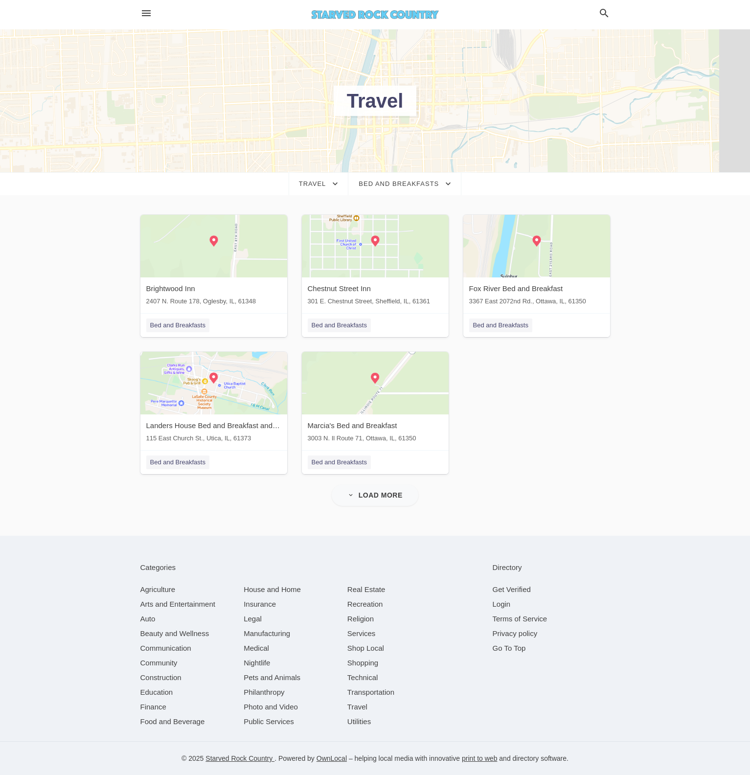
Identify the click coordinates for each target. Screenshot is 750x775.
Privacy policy (515, 633)
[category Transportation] (370, 692)
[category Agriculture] (158, 589)
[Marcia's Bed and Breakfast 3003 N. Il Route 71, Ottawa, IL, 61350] (375, 399)
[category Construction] (161, 677)
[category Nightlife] (257, 663)
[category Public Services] (269, 721)
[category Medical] (256, 648)
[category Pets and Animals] (272, 677)
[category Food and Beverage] (172, 721)
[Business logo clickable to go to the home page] (375, 14)
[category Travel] (357, 707)
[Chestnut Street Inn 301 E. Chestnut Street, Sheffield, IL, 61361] (375, 262)
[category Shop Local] (365, 648)
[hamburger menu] (146, 13)
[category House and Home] (272, 589)
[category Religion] (360, 619)
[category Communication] (165, 648)
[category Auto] (148, 619)
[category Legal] (253, 619)
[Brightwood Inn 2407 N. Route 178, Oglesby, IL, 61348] (213, 262)
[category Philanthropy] (264, 692)
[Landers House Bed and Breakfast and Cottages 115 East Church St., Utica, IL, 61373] (213, 399)
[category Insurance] (260, 604)
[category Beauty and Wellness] (174, 633)
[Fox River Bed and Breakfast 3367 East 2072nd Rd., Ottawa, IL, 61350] (536, 262)
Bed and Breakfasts (177, 325)
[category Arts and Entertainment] (177, 604)
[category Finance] (153, 707)
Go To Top (509, 648)
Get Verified (512, 589)
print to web (479, 758)
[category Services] (361, 633)
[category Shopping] (362, 663)
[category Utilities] (359, 721)
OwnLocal (332, 758)
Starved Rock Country (239, 758)
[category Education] (156, 692)
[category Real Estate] (366, 589)
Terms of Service (520, 619)
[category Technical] (362, 677)
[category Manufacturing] (267, 633)
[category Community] (159, 663)
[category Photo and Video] (271, 707)
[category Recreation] (365, 604)
